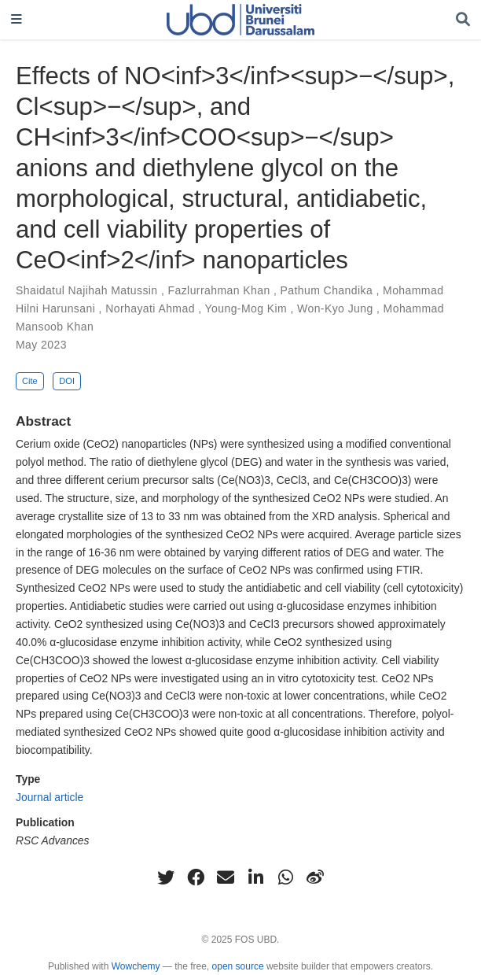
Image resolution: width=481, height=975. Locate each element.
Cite (30, 381)
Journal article (49, 797)
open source (238, 966)
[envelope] (225, 877)
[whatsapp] (285, 877)
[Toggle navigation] (16, 20)
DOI (67, 381)
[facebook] (195, 877)
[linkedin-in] (255, 877)
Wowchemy (136, 966)
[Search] (463, 20)
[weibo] (315, 877)
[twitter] (166, 877)
